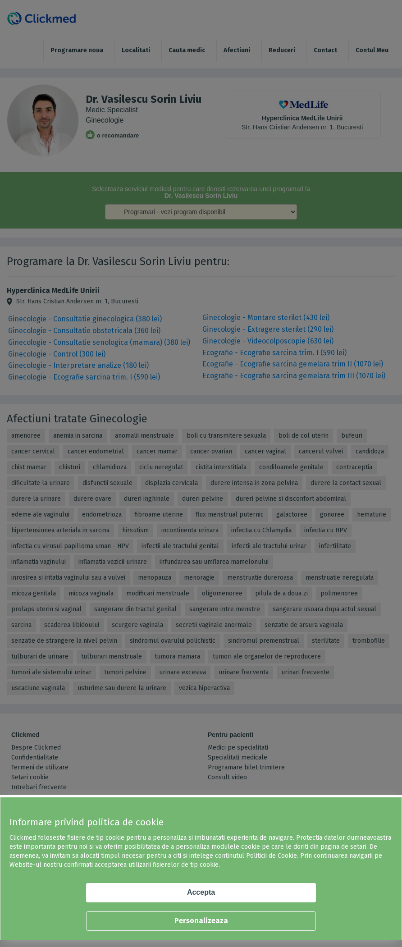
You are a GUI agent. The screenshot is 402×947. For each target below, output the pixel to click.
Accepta (201, 892)
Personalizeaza (201, 920)
